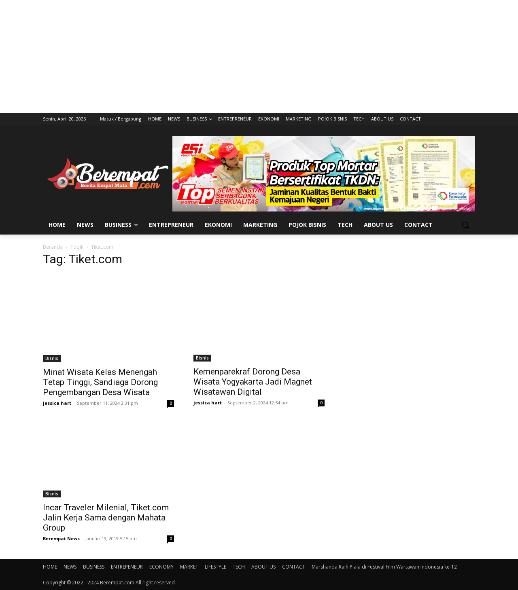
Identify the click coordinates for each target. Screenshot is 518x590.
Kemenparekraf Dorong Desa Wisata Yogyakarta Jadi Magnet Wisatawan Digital (252, 382)
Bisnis (51, 358)
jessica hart (57, 403)
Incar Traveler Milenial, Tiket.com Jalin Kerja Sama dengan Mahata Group (106, 518)
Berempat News (61, 538)
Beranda (53, 246)
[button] (465, 225)
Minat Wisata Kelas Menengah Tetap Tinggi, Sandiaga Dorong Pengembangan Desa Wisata (100, 382)
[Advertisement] (259, 56)
